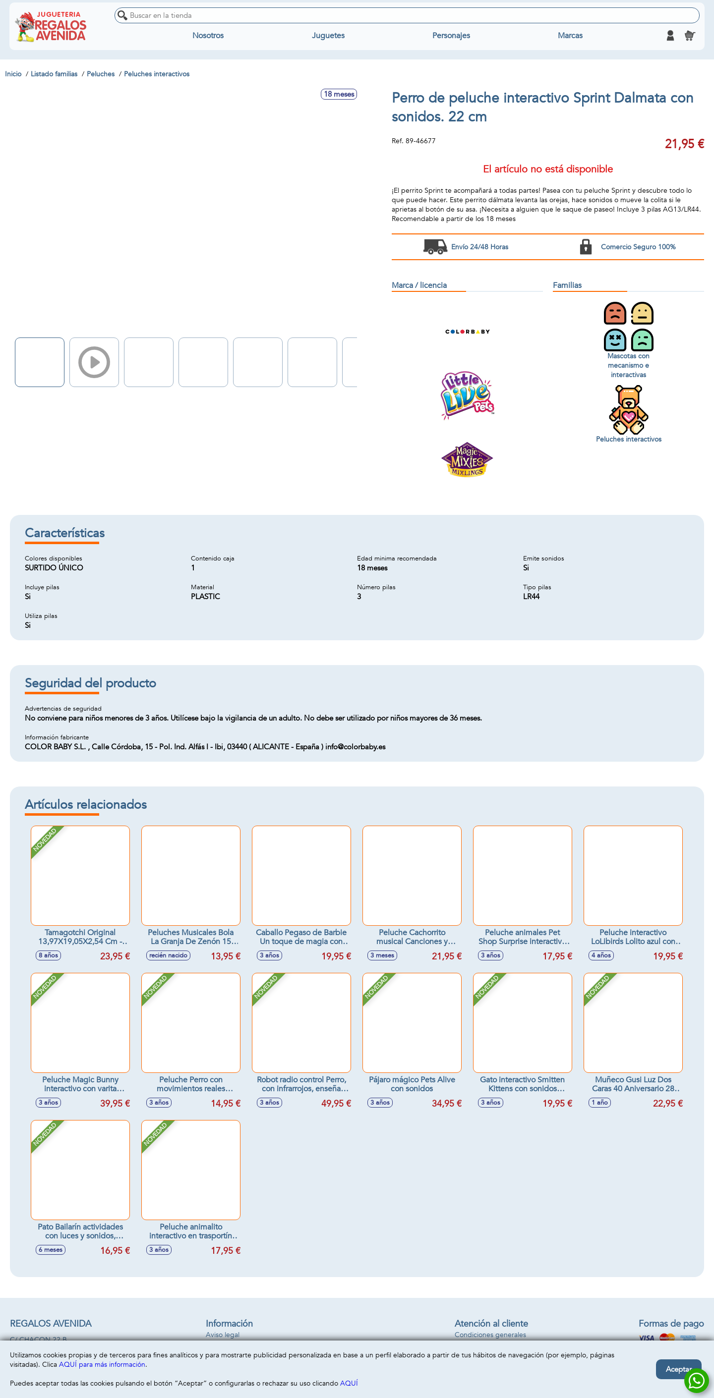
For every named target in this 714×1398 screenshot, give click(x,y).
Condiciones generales (490, 1335)
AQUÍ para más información (102, 1364)
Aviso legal (222, 1335)
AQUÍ (349, 1383)
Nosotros (208, 35)
